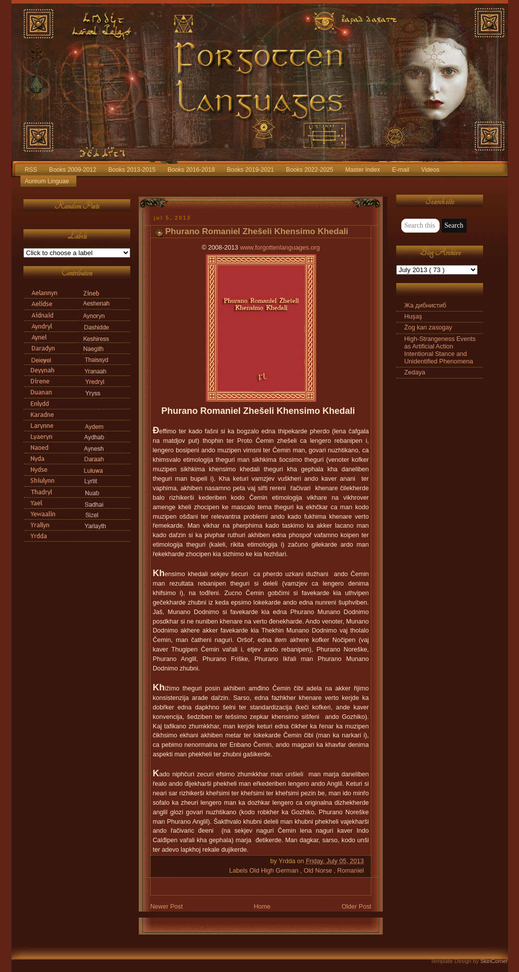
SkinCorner (494, 961)
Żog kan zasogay (428, 327)
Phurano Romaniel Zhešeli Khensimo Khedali (256, 231)
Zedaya (414, 372)
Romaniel (350, 870)
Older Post (356, 906)
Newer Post (166, 906)
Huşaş (413, 316)
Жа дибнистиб (425, 305)
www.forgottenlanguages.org (280, 247)
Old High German (275, 870)
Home (262, 906)
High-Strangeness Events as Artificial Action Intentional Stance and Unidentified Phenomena (440, 350)
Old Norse (318, 870)
